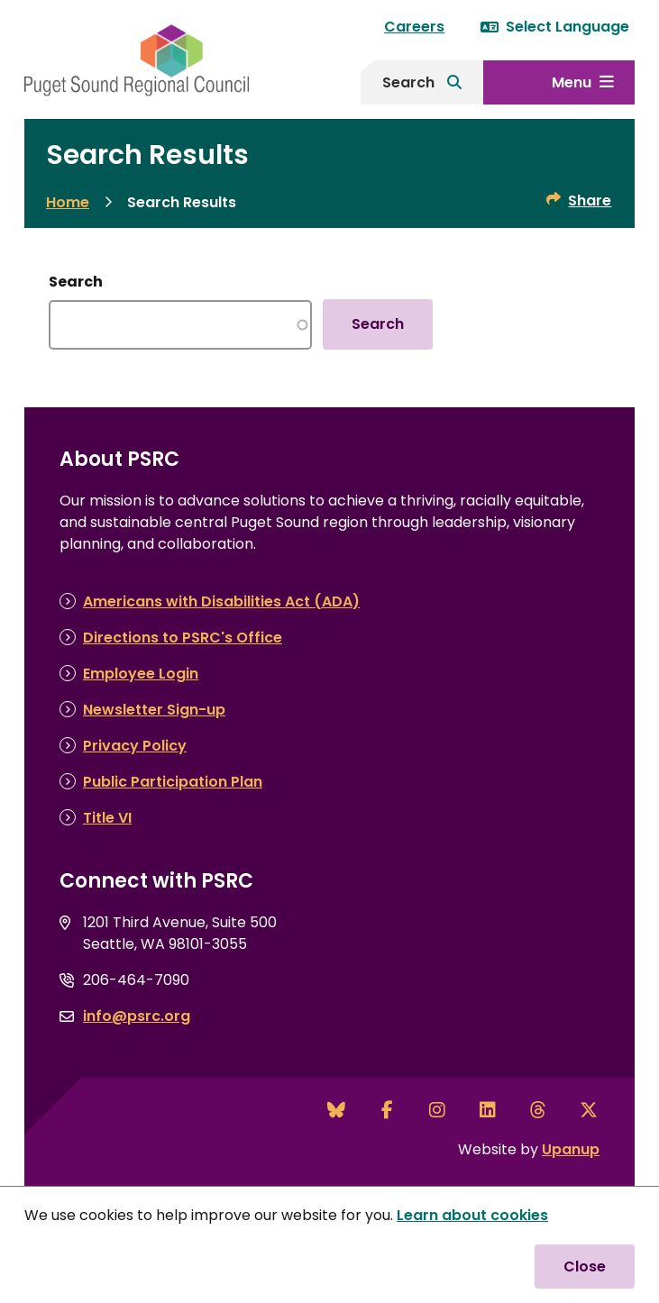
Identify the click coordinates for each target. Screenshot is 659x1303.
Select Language (555, 26)
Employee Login (140, 673)
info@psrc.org (136, 1016)
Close (584, 1266)
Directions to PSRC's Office (182, 637)
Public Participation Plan (172, 781)
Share (589, 200)
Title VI (107, 817)
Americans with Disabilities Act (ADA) (221, 601)
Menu (571, 82)
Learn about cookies (472, 1215)
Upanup (571, 1149)
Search (408, 82)
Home (67, 202)
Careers (414, 26)
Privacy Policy (135, 745)
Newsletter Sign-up (154, 709)
